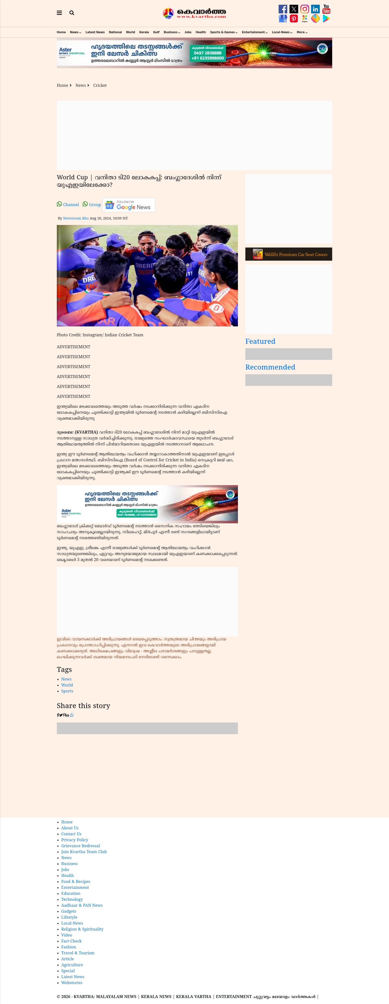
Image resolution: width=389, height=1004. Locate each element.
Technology (72, 899)
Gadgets (68, 911)
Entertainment (253, 32)
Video (66, 935)
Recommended (270, 368)
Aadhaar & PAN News (82, 905)
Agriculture (72, 965)
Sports (67, 691)
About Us (70, 828)
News (74, 32)
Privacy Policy (74, 840)
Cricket (100, 85)
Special (68, 971)
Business (170, 32)
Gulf (156, 32)
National (115, 32)
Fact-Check (71, 941)
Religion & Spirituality (82, 929)
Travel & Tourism (78, 953)
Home (61, 32)
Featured (260, 342)
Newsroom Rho (76, 219)
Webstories (71, 983)
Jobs (188, 32)
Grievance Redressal (80, 846)
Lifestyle (69, 917)
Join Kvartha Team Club (84, 852)
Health (201, 32)
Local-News (281, 32)
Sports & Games (222, 32)
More (301, 32)
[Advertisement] (194, 135)
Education (70, 893)
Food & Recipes (75, 881)
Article (67, 959)
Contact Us (71, 834)
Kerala (144, 32)
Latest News (95, 32)
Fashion (68, 947)
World (130, 32)
